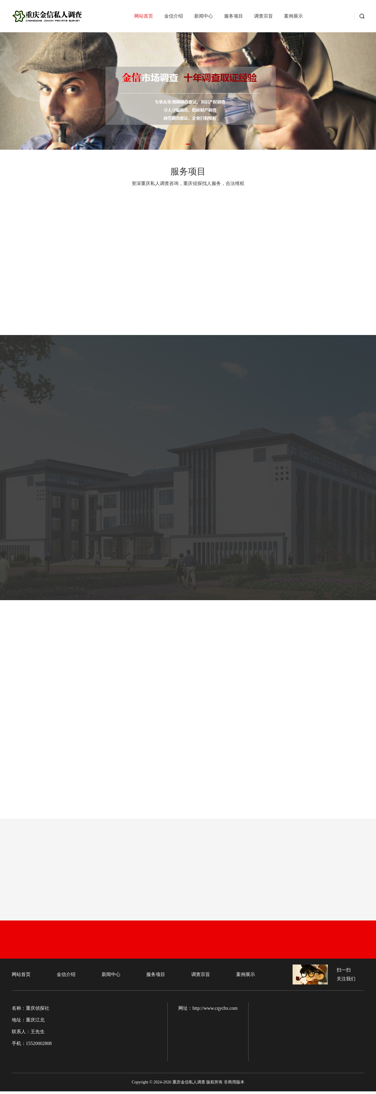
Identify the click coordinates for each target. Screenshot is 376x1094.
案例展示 (293, 17)
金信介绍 (173, 17)
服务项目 (233, 17)
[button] (188, 144)
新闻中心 (203, 17)
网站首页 (143, 17)
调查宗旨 (263, 17)
